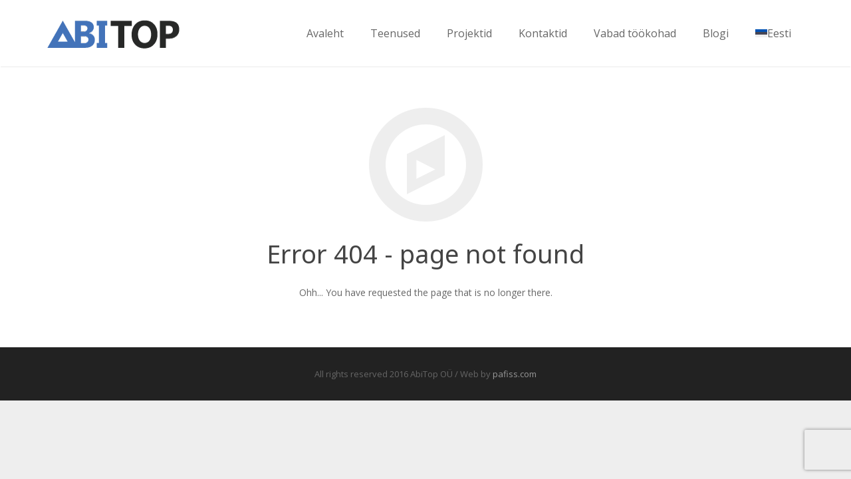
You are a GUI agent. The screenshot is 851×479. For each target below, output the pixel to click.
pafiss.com (515, 374)
